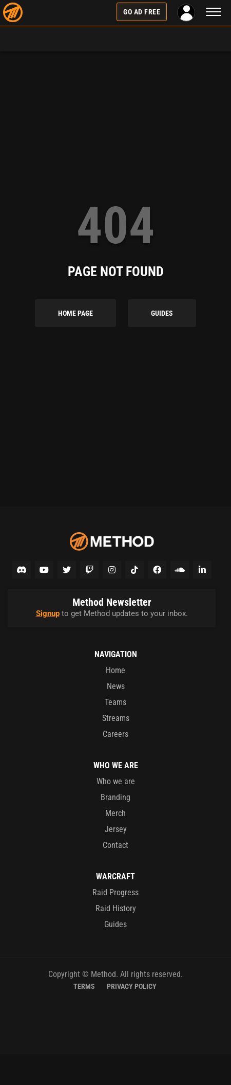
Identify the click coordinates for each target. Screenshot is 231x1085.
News (116, 686)
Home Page (75, 313)
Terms (84, 986)
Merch (115, 813)
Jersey (116, 829)
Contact (115, 845)
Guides (162, 313)
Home (115, 670)
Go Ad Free (141, 12)
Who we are (116, 781)
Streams (115, 718)
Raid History (115, 908)
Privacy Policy (132, 986)
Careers (115, 734)
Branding (115, 797)
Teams (115, 702)
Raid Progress (115, 892)
